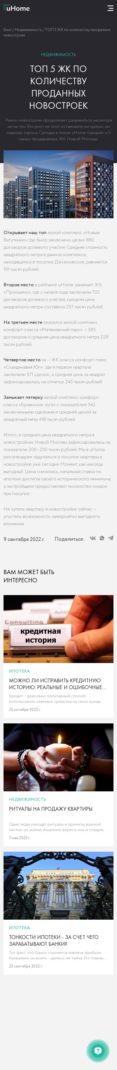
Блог (8, 30)
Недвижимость (28, 30)
